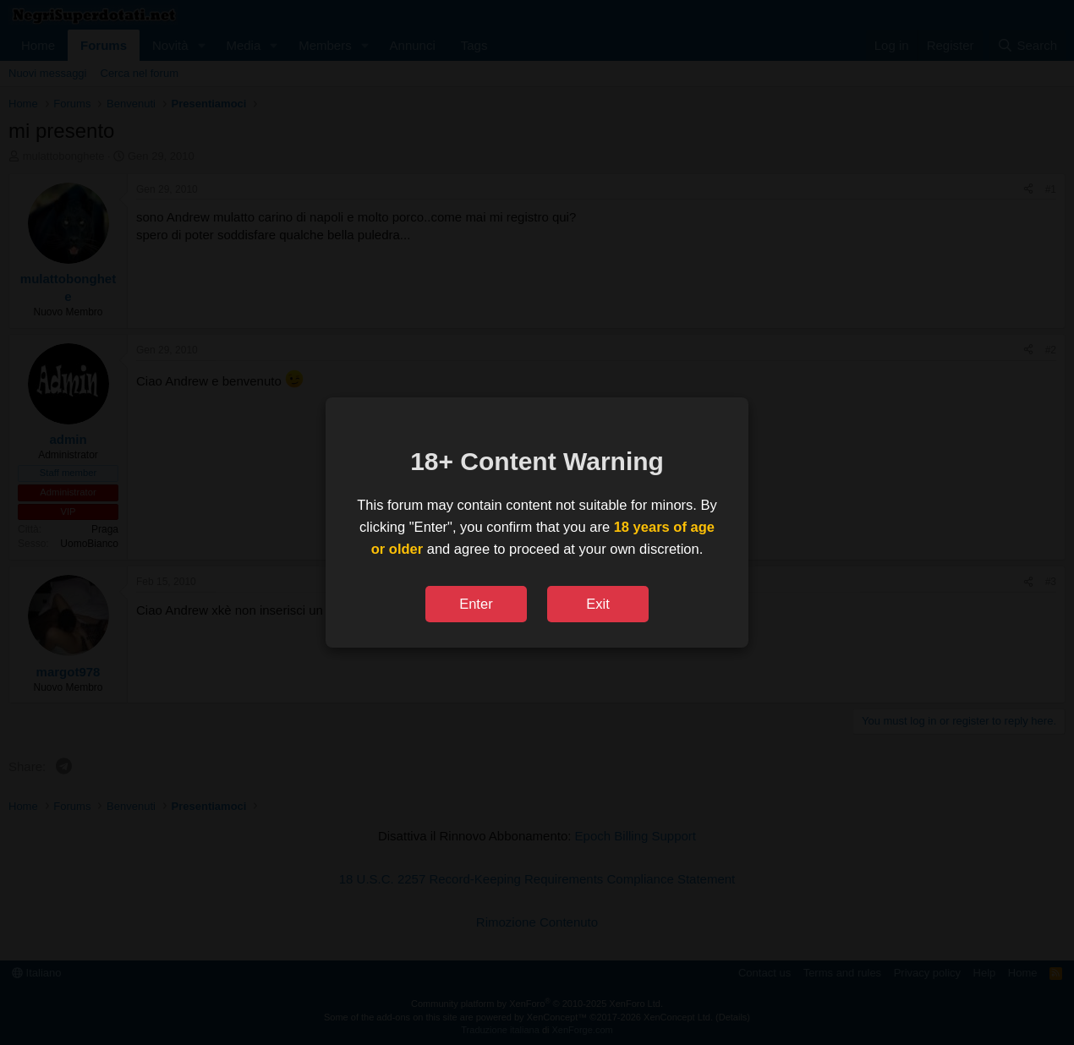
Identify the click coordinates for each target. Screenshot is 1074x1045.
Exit (598, 603)
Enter (475, 603)
